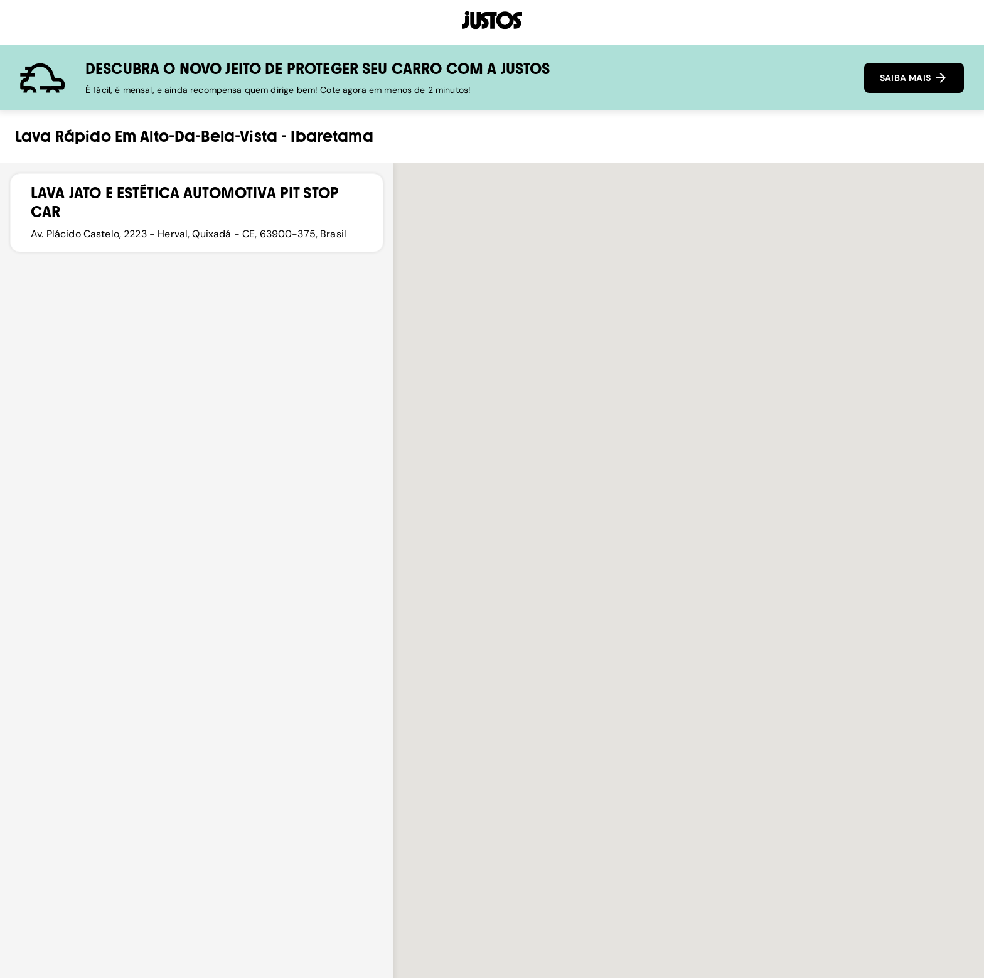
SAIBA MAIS (914, 77)
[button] (689, 640)
